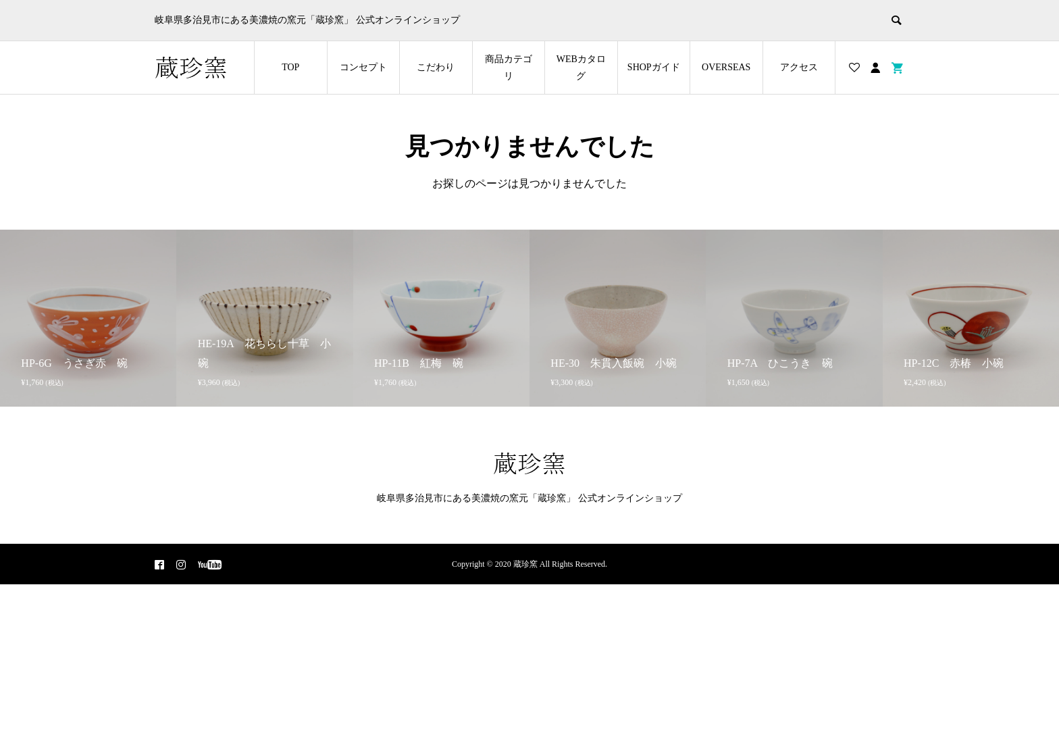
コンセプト (363, 67)
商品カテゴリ (508, 67)
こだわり (436, 67)
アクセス (799, 67)
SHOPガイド (653, 67)
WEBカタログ (581, 67)
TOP (290, 67)
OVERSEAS (726, 67)
